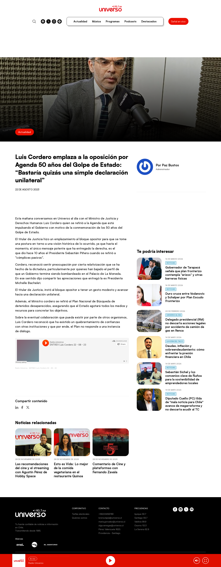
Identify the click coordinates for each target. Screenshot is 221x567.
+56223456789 (106, 514)
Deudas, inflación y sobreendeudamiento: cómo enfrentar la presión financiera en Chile (184, 351)
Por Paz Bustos (167, 165)
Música (96, 21)
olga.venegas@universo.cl (111, 525)
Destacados (149, 21)
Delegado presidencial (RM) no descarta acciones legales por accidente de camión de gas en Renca (185, 325)
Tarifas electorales (80, 514)
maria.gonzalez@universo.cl (112, 521)
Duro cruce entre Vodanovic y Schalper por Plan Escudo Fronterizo (185, 297)
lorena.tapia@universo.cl (110, 517)
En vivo (32, 559)
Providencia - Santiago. (110, 533)
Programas (113, 21)
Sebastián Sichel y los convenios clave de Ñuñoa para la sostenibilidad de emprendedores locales (183, 377)
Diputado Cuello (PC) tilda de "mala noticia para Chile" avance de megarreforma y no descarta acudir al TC (184, 404)
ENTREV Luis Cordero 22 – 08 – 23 (43, 368)
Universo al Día (174, 315)
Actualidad (80, 21)
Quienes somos (79, 517)
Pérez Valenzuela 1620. (110, 529)
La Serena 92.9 (141, 529)
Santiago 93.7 (140, 517)
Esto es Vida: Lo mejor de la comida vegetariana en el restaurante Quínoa (71, 470)
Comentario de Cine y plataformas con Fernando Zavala (109, 468)
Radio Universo (21, 368)
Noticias (171, 263)
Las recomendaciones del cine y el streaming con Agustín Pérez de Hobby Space (32, 470)
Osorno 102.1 (140, 525)
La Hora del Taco (175, 341)
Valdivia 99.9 (140, 521)
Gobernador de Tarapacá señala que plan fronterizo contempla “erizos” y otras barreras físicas (183, 273)
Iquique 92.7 (140, 514)
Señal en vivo (178, 21)
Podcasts (130, 21)
